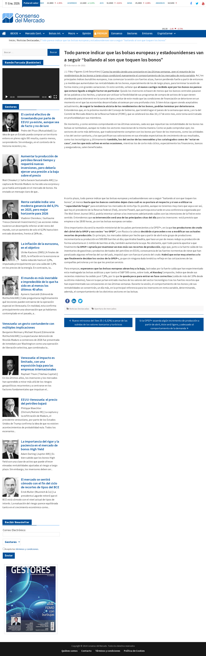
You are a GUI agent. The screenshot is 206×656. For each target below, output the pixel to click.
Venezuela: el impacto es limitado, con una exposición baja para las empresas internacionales (38, 363)
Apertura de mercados (105, 308)
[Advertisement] (134, 173)
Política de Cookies (134, 650)
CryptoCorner (165, 33)
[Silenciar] (50, 96)
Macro (71, 33)
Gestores (132, 33)
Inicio (12, 40)
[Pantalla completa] (55, 96)
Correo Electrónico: (14, 530)
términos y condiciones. (27, 549)
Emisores (147, 33)
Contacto (86, 650)
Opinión (86, 33)
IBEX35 (14, 33)
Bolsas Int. (55, 33)
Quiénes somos (69, 650)
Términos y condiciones (107, 650)
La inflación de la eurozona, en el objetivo (40, 246)
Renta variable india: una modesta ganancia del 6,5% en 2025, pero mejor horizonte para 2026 (40, 207)
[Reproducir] (6, 96)
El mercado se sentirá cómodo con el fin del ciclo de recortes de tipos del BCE (40, 483)
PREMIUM (102, 33)
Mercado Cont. (33, 33)
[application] (30, 84)
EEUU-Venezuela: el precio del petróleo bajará (39, 401)
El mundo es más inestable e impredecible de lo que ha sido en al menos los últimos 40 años (39, 283)
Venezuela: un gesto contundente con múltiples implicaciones (28, 325)
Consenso (116, 33)
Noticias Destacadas (28, 40)
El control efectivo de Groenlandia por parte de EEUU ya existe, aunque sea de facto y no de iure (40, 120)
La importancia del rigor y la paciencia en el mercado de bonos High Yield (40, 445)
